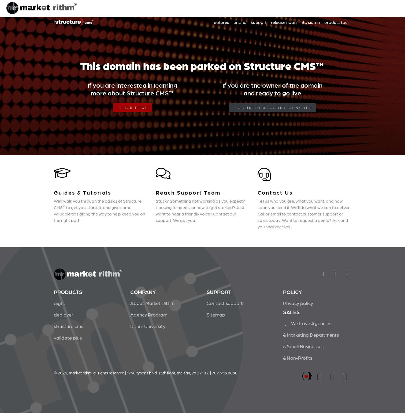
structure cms (68, 326)
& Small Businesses (303, 346)
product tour (336, 22)
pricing (240, 22)
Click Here (133, 108)
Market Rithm (41, 8)
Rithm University (147, 326)
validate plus (68, 337)
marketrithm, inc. (307, 376)
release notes (284, 22)
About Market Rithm (152, 303)
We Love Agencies (307, 323)
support (259, 22)
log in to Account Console (274, 108)
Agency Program (148, 314)
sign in (311, 22)
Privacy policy (298, 303)
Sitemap (216, 314)
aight (59, 303)
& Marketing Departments (311, 334)
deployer (63, 314)
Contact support (225, 303)
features (221, 22)
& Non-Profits (297, 357)
